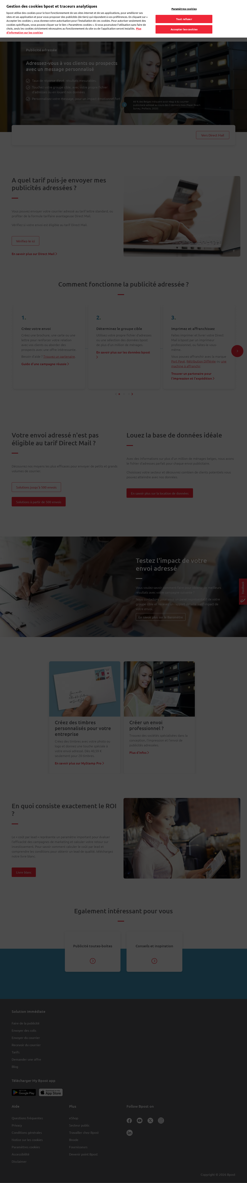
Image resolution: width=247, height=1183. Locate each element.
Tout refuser (184, 12)
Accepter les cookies (184, 22)
